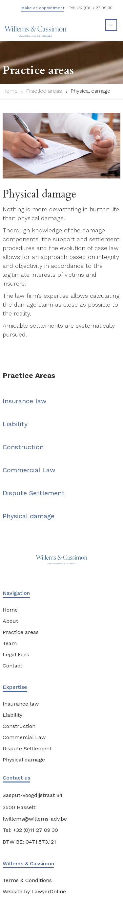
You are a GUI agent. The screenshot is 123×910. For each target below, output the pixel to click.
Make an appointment (42, 8)
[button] (111, 25)
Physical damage (90, 91)
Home (10, 91)
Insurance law (25, 401)
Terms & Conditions (27, 880)
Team (10, 643)
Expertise (15, 687)
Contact (12, 666)
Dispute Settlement (34, 493)
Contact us (16, 778)
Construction (23, 447)
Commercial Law (29, 470)
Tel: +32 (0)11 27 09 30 (30, 830)
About (10, 621)
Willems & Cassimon (28, 863)
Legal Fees (16, 654)
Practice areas (44, 91)
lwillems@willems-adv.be (35, 819)
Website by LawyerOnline (34, 891)
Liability (15, 424)
